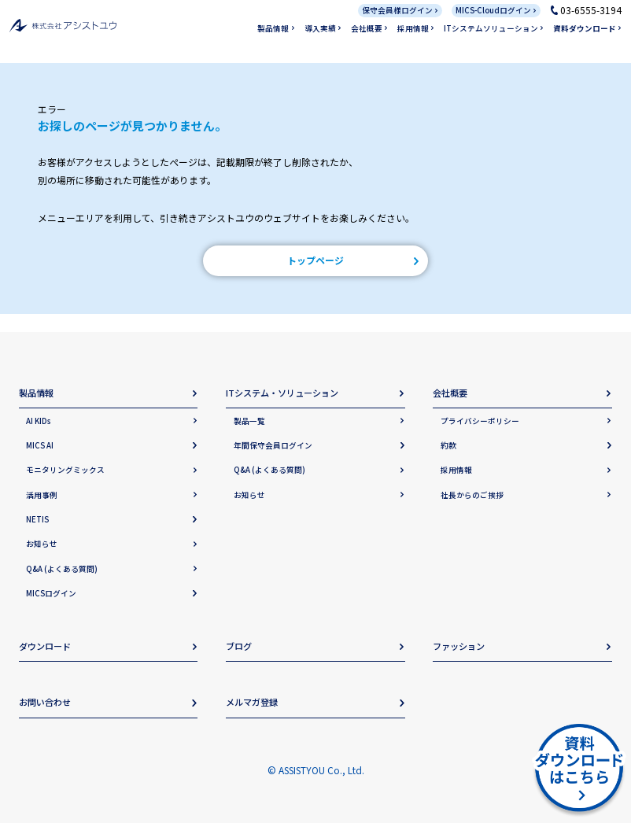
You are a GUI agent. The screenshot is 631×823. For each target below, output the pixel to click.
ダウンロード (45, 646)
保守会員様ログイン (397, 10)
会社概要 (366, 28)
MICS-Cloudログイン (493, 10)
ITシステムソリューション (491, 28)
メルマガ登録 (252, 702)
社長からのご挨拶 (472, 494)
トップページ (315, 260)
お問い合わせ (45, 702)
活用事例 (41, 494)
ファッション (459, 646)
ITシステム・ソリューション (282, 392)
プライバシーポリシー (480, 420)
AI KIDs (38, 420)
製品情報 (273, 28)
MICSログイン (51, 593)
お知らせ (41, 543)
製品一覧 (249, 420)
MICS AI (40, 445)
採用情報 (413, 28)
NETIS (37, 519)
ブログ (239, 646)
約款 (448, 445)
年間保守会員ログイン (273, 445)
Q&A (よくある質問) (62, 568)
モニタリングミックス (65, 469)
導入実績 (320, 28)
